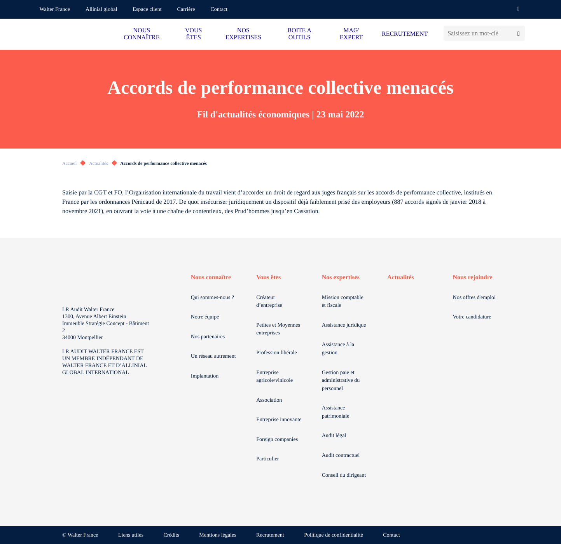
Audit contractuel (341, 455)
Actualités (98, 163)
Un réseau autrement (213, 356)
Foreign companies (277, 440)
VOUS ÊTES (193, 34)
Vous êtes (268, 277)
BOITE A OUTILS (299, 34)
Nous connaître (211, 277)
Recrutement (270, 535)
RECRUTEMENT (405, 34)
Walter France (55, 9)
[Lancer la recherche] (518, 33)
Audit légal (334, 436)
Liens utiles (130, 535)
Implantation (205, 376)
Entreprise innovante (278, 420)
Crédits (171, 535)
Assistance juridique (344, 325)
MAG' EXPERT (351, 34)
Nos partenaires (208, 337)
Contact (218, 9)
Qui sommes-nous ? (212, 298)
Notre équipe (205, 317)
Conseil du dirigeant (344, 475)
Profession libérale (276, 353)
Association (269, 400)
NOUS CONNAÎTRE (141, 34)
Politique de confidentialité (333, 535)
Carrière (186, 9)
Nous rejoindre (473, 277)
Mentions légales (217, 535)
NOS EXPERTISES (243, 34)
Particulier (267, 459)
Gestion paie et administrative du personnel (341, 381)
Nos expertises (341, 277)
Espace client (147, 9)
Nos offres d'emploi (474, 298)
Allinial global (101, 9)
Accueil (69, 163)
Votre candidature (472, 317)
